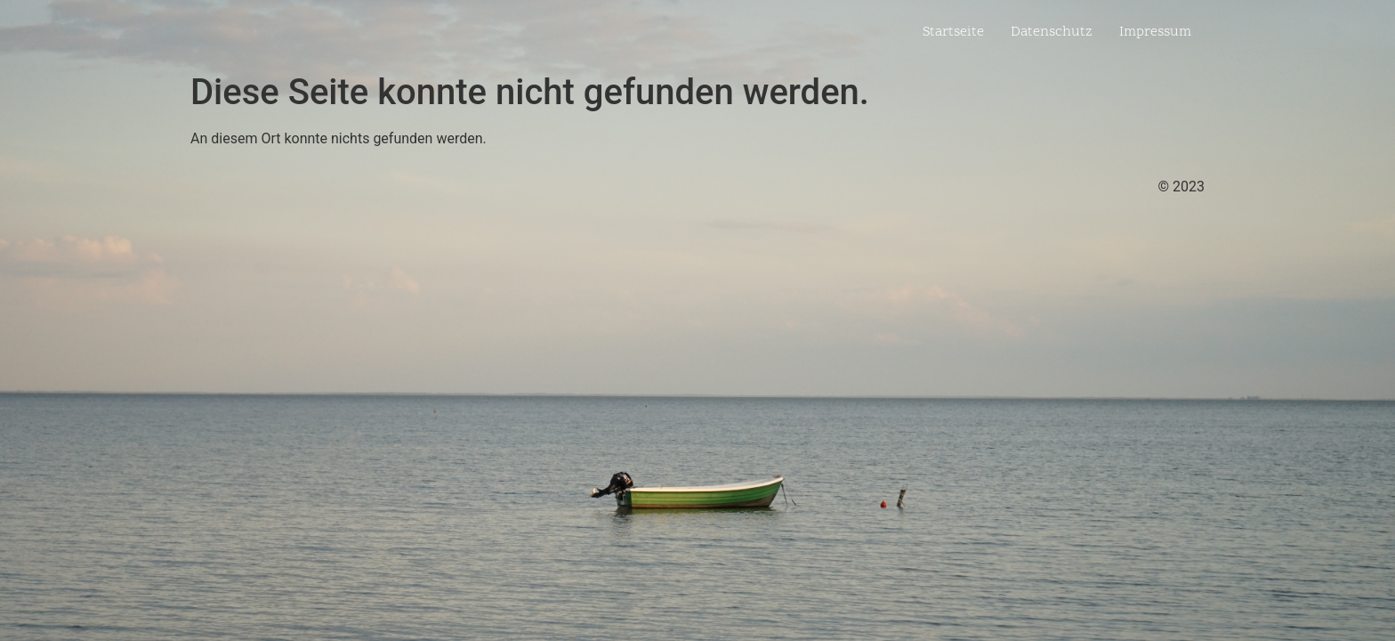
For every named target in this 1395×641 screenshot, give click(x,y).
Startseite (953, 32)
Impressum (1155, 32)
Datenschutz (1052, 32)
